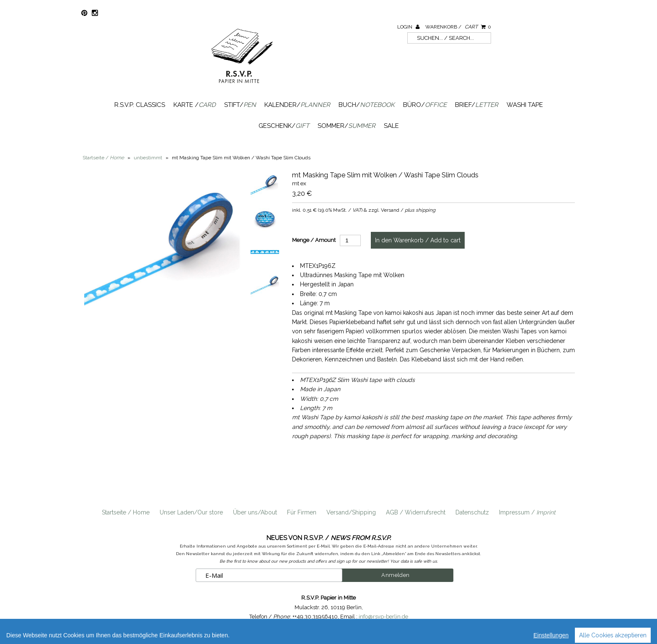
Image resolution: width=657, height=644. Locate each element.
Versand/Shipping (351, 512)
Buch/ (367, 105)
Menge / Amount (314, 240)
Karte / (194, 105)
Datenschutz (472, 512)
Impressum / (527, 512)
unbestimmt (148, 158)
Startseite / (103, 158)
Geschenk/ (284, 126)
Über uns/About (255, 512)
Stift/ (240, 105)
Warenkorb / (458, 27)
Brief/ (476, 105)
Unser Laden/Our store (191, 512)
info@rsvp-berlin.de (383, 616)
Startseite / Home (126, 512)
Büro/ (425, 105)
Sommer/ (346, 126)
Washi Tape (525, 105)
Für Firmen (301, 512)
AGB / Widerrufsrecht (415, 512)
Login (408, 27)
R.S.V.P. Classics (139, 105)
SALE (391, 126)
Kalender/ (297, 105)
